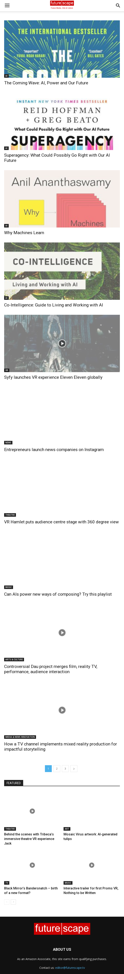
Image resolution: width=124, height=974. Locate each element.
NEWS (8, 442)
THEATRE (10, 514)
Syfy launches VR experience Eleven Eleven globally (53, 377)
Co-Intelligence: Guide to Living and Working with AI (53, 305)
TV (6, 882)
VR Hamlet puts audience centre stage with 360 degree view (61, 521)
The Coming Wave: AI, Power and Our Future (46, 82)
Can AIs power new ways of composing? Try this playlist (58, 594)
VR (6, 370)
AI (6, 75)
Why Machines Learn (24, 232)
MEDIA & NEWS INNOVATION (20, 736)
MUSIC (8, 587)
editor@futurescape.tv (70, 968)
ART (67, 828)
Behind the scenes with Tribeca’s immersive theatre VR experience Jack (29, 838)
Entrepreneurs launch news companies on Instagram (54, 449)
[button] (118, 5)
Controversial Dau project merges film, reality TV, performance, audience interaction (50, 669)
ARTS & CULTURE (14, 659)
